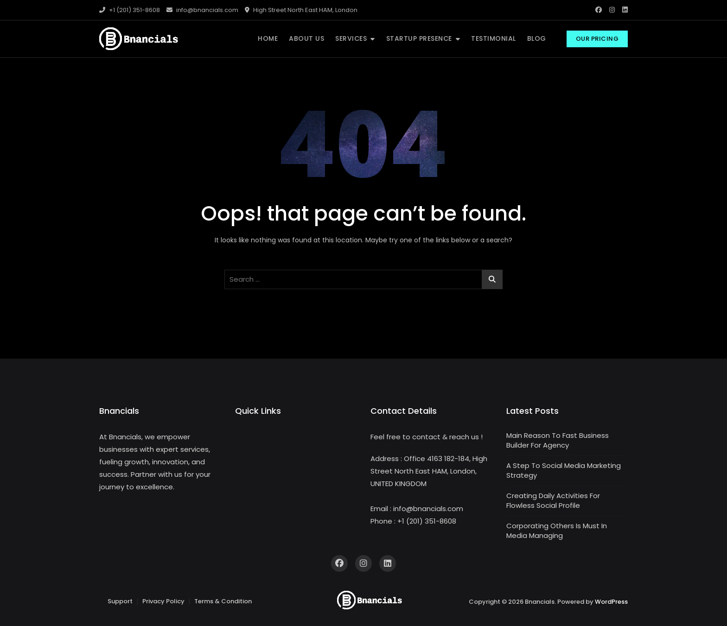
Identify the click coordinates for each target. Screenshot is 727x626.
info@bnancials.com (202, 10)
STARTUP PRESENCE (419, 38)
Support (120, 601)
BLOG (536, 38)
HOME (268, 38)
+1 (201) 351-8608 (129, 10)
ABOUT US (306, 38)
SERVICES (351, 38)
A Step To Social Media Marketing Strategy (563, 470)
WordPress (611, 601)
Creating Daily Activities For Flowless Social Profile (553, 500)
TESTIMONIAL (493, 38)
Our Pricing (597, 38)
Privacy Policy (163, 601)
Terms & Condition (223, 601)
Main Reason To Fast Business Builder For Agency (557, 440)
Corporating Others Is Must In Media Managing (556, 530)
